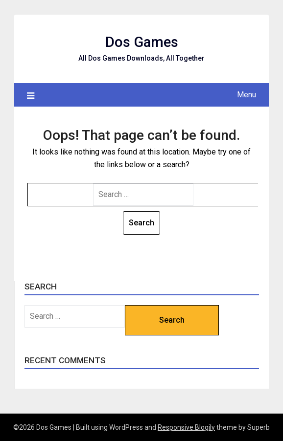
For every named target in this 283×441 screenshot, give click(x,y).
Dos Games (141, 42)
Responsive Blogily (186, 427)
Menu (246, 94)
